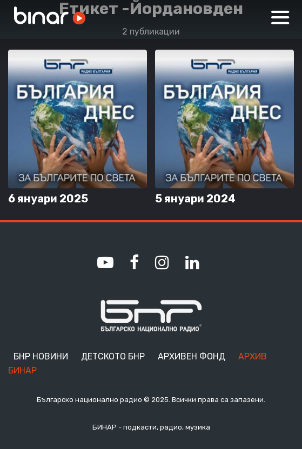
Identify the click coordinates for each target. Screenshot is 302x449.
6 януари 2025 (48, 198)
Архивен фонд (191, 356)
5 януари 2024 (195, 198)
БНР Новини (41, 356)
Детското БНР (113, 356)
